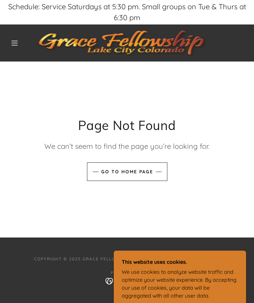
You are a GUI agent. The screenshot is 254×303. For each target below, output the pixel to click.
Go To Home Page (127, 172)
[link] (121, 43)
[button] (14, 43)
